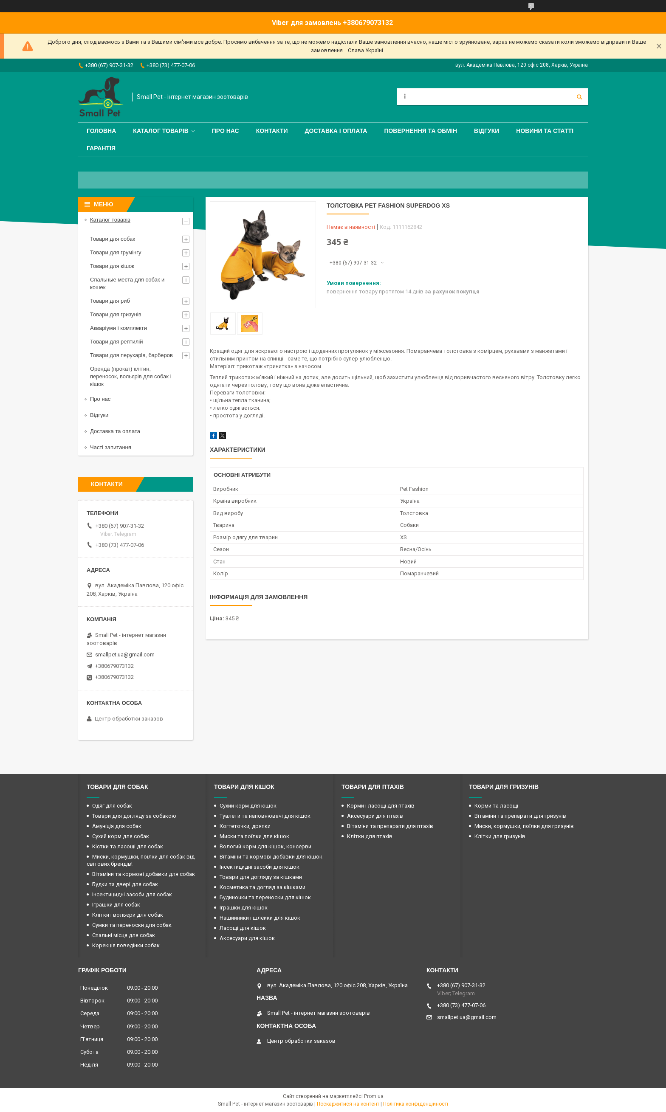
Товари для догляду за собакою (134, 816)
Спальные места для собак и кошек (127, 283)
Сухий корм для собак (120, 836)
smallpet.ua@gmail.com (125, 654)
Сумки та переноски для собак (132, 925)
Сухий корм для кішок (248, 805)
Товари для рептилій (116, 341)
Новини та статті (544, 130)
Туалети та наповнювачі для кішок (265, 816)
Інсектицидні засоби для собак (132, 894)
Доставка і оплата (336, 130)
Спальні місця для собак (123, 935)
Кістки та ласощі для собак (127, 846)
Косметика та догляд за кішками (262, 887)
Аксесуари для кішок (247, 938)
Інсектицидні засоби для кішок (259, 867)
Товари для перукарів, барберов (131, 355)
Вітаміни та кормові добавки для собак (143, 874)
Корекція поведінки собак (126, 945)
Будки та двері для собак (125, 884)
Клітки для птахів (369, 836)
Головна (101, 130)
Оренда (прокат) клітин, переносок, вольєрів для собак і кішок (131, 376)
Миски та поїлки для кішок (254, 836)
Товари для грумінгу (115, 252)
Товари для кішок (112, 266)
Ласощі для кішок (243, 928)
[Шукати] (579, 96)
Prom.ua (374, 1096)
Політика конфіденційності (415, 1104)
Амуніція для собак (116, 826)
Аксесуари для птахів (375, 816)
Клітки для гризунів (499, 836)
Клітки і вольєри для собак (127, 915)
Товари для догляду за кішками (261, 877)
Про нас (225, 130)
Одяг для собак (112, 805)
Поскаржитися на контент (348, 1104)
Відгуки (486, 130)
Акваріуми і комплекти (118, 328)
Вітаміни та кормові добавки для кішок (271, 856)
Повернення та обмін (420, 130)
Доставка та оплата (115, 431)
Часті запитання (110, 447)
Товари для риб (110, 301)
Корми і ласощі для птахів (381, 805)
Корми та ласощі (496, 805)
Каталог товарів (160, 130)
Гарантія (101, 148)
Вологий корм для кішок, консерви (265, 846)
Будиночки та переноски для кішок (265, 897)
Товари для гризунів (115, 314)
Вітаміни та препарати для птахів (390, 826)
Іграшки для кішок (244, 907)
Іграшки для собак (116, 904)
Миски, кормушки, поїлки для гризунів (524, 826)
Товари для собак (112, 239)
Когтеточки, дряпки (245, 826)
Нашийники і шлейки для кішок (260, 918)
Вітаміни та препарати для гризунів (520, 816)
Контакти (272, 130)
